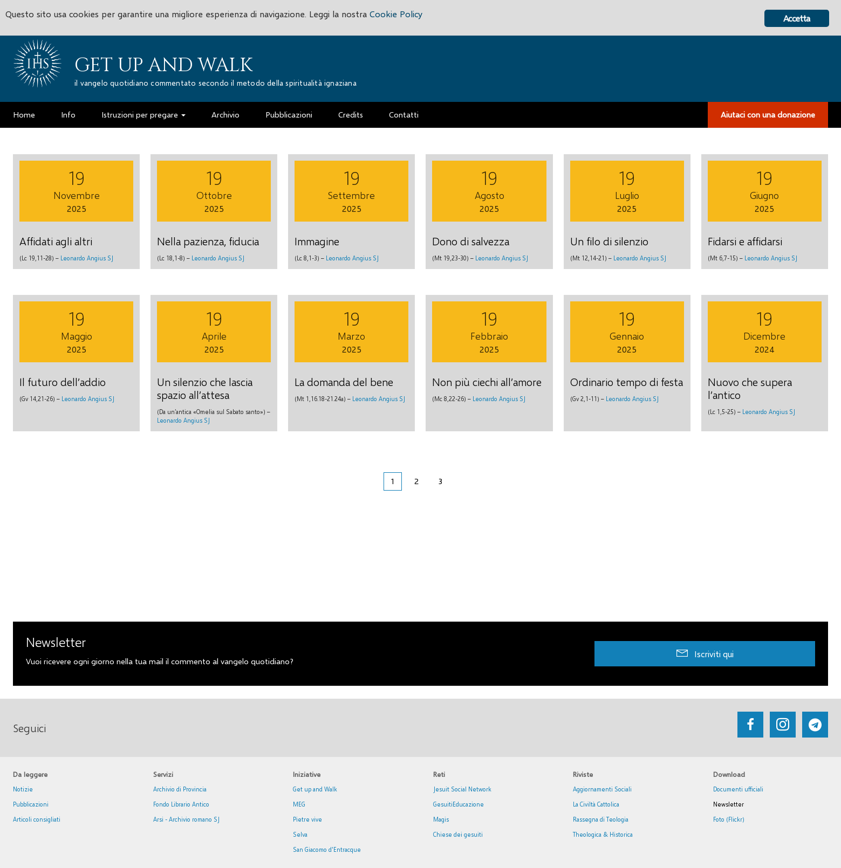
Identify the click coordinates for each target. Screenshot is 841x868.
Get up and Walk (163, 65)
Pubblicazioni (31, 804)
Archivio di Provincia (180, 789)
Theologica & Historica (603, 834)
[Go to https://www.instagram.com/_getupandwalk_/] (783, 725)
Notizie (23, 789)
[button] (704, 653)
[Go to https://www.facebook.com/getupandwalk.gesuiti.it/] (750, 725)
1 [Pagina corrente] (393, 481)
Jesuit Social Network (462, 789)
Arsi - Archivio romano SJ (186, 819)
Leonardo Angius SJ (86, 257)
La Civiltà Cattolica (596, 804)
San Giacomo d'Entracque (327, 849)
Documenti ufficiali (738, 789)
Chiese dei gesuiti (458, 834)
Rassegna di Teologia (600, 819)
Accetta (796, 18)
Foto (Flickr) (728, 819)
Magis (441, 819)
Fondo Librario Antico (181, 804)
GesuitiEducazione (458, 804)
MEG (299, 804)
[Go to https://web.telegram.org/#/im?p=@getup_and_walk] (815, 725)
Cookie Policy (411, 14)
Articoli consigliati (36, 819)
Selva (300, 834)
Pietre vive (307, 819)
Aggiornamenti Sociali (602, 789)
